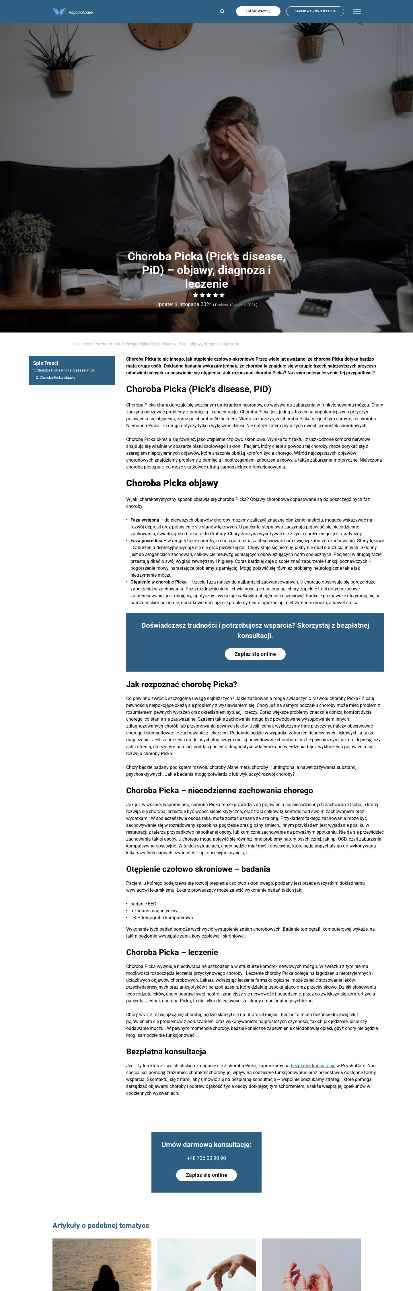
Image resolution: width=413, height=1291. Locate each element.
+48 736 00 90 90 (206, 1158)
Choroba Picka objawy (57, 377)
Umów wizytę (258, 11)
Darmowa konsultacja (315, 11)
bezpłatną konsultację (313, 1065)
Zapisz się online (255, 654)
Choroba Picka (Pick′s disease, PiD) (65, 370)
